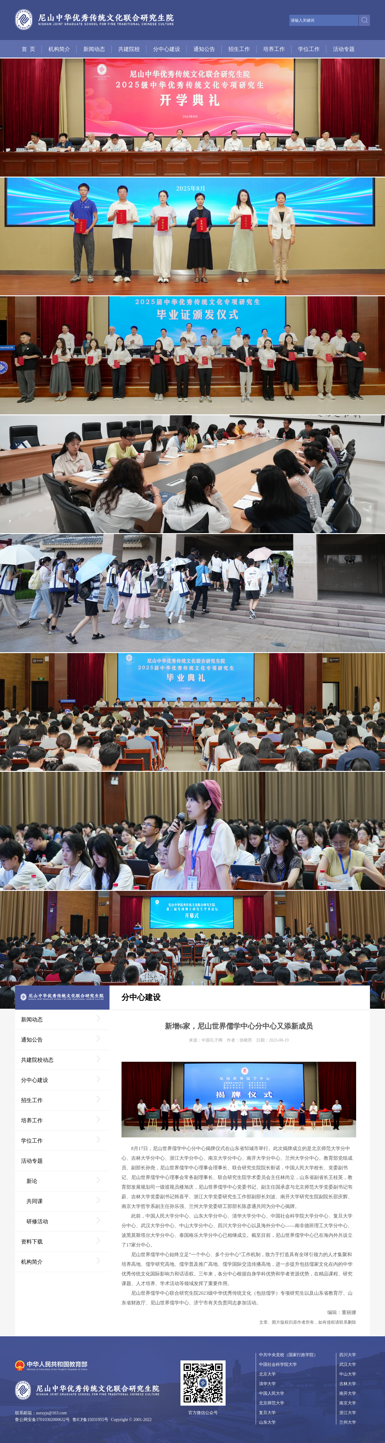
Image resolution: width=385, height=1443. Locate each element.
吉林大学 (347, 1384)
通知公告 (204, 49)
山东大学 (267, 1422)
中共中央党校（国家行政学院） (288, 1355)
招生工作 (239, 49)
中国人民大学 (271, 1393)
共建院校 (129, 49)
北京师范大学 (271, 1403)
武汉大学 (347, 1364)
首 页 (28, 49)
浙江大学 (347, 1412)
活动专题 (344, 49)
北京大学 (267, 1374)
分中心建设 (166, 49)
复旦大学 (267, 1412)
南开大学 (347, 1393)
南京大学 (347, 1403)
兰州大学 (347, 1422)
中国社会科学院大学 (278, 1364)
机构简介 (59, 49)
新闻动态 (94, 49)
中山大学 (347, 1374)
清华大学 (267, 1384)
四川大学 (347, 1355)
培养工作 (274, 49)
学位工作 (309, 49)
